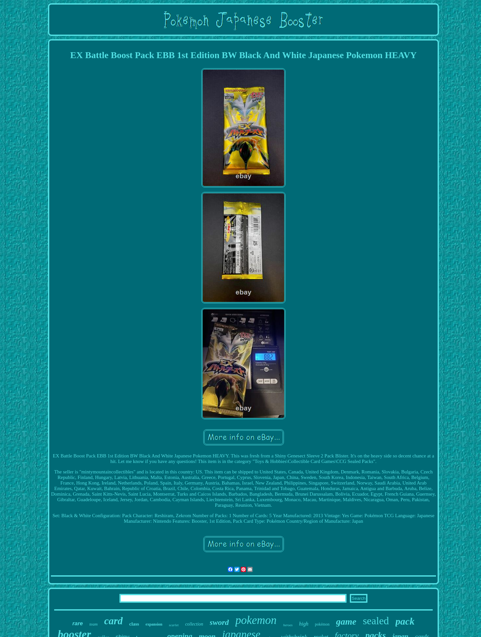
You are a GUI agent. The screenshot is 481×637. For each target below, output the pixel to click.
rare (77, 623)
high (303, 624)
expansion (154, 624)
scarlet (173, 625)
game (346, 621)
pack (405, 621)
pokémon (322, 624)
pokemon (255, 620)
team (93, 624)
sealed (376, 621)
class (134, 624)
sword (219, 622)
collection (194, 624)
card (113, 621)
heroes (288, 625)
